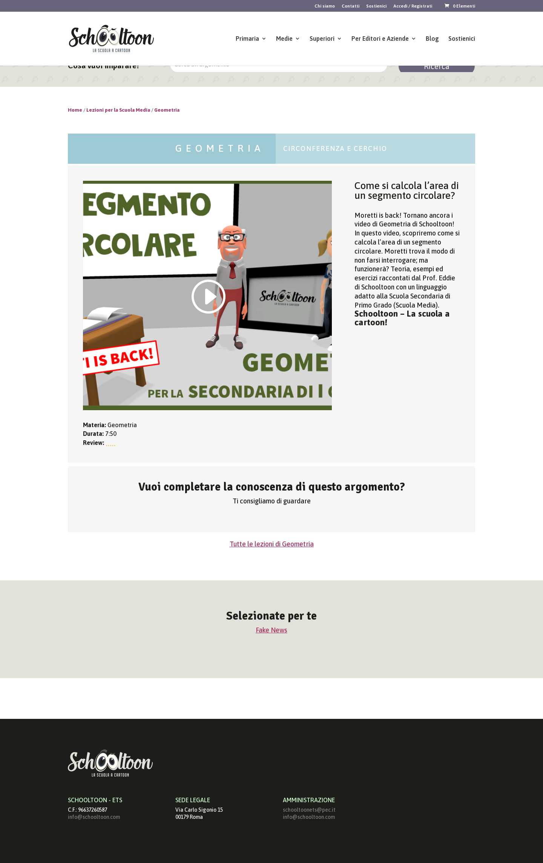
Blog (432, 39)
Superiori (322, 39)
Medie (284, 39)
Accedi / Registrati (412, 6)
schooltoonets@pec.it (309, 810)
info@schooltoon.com (94, 817)
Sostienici (376, 6)
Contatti (350, 6)
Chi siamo (324, 6)
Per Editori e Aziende (380, 39)
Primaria (247, 39)
